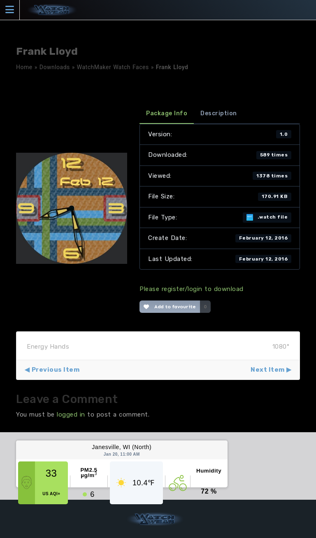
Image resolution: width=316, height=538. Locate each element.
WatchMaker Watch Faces (113, 67)
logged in (71, 414)
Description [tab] (218, 113)
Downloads (55, 67)
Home (24, 67)
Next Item (268, 369)
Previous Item (56, 369)
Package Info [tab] (166, 113)
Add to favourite (170, 307)
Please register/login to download (191, 289)
